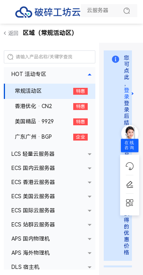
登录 (126, 93)
